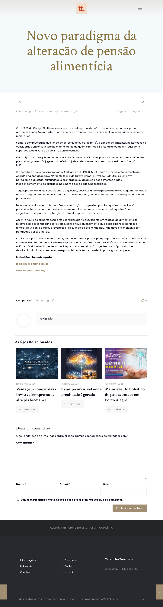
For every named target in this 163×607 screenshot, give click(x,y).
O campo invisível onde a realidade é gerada (81, 391)
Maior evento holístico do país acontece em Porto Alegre (125, 394)
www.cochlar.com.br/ (30, 270)
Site (106, 484)
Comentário (25, 442)
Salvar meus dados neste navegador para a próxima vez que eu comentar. (72, 500)
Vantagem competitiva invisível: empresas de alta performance (36, 394)
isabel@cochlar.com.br (32, 264)
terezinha (44, 111)
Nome (21, 484)
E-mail (65, 484)
